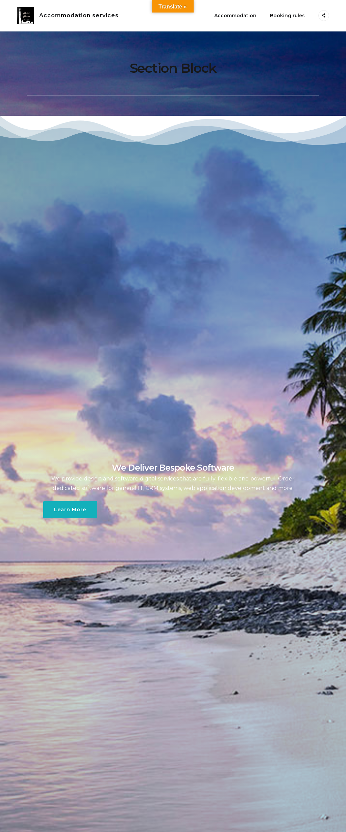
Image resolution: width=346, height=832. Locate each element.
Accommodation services (79, 15)
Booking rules (287, 16)
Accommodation (235, 16)
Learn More (70, 510)
